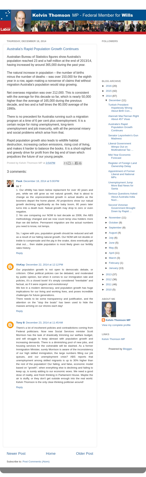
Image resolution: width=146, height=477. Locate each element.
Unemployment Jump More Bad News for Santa (121, 185)
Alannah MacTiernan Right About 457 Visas (123, 118)
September (115, 227)
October (114, 222)
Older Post (84, 453)
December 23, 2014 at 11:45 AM (44, 322)
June (112, 242)
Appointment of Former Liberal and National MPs (121, 174)
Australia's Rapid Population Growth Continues (43, 49)
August (113, 232)
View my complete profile (116, 325)
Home (51, 453)
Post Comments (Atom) (36, 461)
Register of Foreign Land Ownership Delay (122, 165)
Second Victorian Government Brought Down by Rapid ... (121, 207)
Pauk (19, 181)
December (115, 100)
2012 (109, 279)
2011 (109, 284)
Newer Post (16, 453)
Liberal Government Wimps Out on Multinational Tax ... (120, 146)
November (115, 217)
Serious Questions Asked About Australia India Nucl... (122, 196)
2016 (109, 85)
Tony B (20, 322)
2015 (109, 90)
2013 (109, 274)
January (114, 268)
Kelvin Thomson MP (118, 320)
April (112, 252)
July (111, 237)
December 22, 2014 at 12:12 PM (44, 264)
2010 (109, 289)
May (111, 247)
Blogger (127, 348)
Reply (19, 253)
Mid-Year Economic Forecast (119, 156)
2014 (109, 95)
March (113, 257)
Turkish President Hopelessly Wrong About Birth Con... (120, 107)
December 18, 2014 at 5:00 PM (41, 181)
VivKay (20, 264)
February (114, 262)
